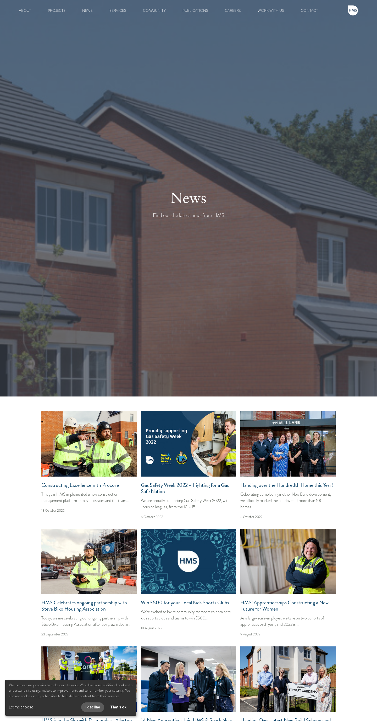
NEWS (87, 10)
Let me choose (21, 707)
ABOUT (25, 10)
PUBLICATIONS (195, 10)
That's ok (118, 707)
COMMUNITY (154, 10)
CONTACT (309, 10)
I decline (92, 707)
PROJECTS (56, 10)
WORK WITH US (271, 10)
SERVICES (117, 10)
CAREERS (233, 10)
